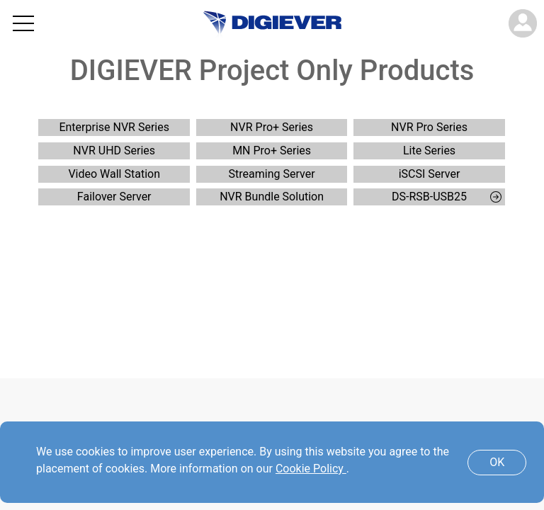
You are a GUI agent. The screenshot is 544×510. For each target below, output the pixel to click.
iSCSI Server (429, 174)
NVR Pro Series (429, 127)
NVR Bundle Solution (272, 196)
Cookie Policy (311, 468)
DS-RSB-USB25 (447, 196)
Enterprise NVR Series (114, 127)
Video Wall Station (114, 174)
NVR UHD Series (114, 150)
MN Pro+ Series (271, 150)
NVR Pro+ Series (271, 127)
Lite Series (429, 150)
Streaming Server (272, 174)
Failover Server (114, 196)
